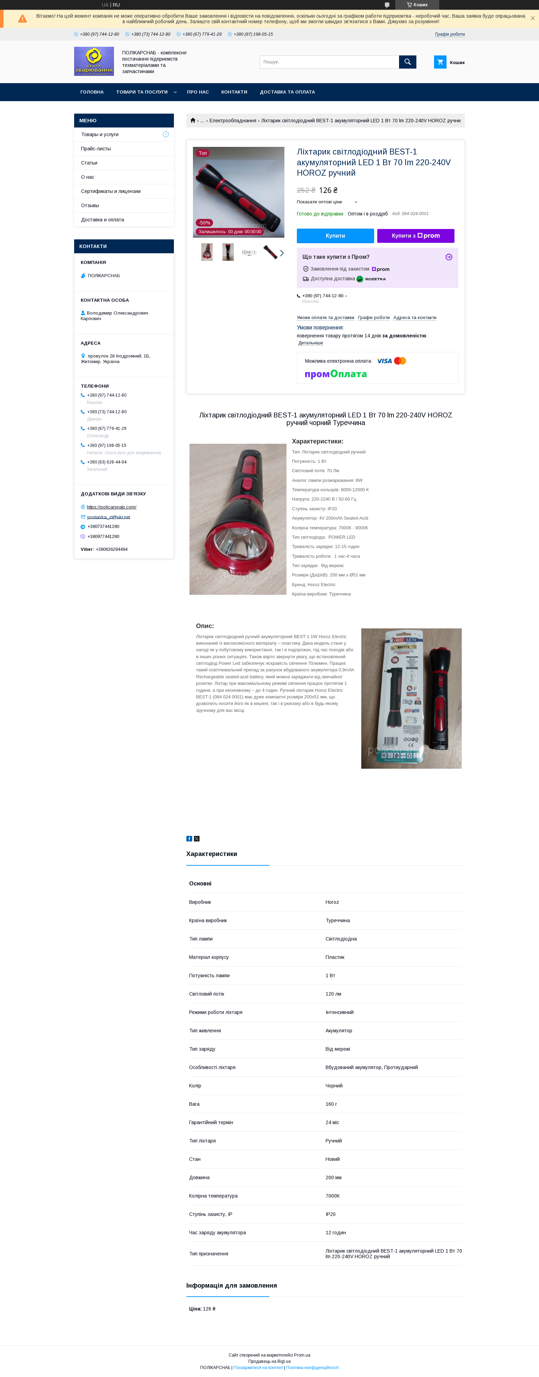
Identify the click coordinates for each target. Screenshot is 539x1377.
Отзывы (90, 205)
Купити (335, 236)
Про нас (198, 92)
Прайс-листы (96, 148)
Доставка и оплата (102, 219)
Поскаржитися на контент (258, 1367)
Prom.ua (302, 1355)
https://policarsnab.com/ (111, 507)
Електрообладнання (233, 120)
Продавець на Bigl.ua (269, 1361)
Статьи (89, 163)
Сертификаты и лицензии (111, 191)
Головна (92, 92)
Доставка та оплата (287, 92)
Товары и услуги (99, 134)
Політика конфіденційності (312, 1367)
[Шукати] (407, 62)
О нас (87, 177)
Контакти (234, 92)
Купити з (416, 236)
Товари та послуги (142, 92)
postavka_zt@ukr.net (108, 516)
